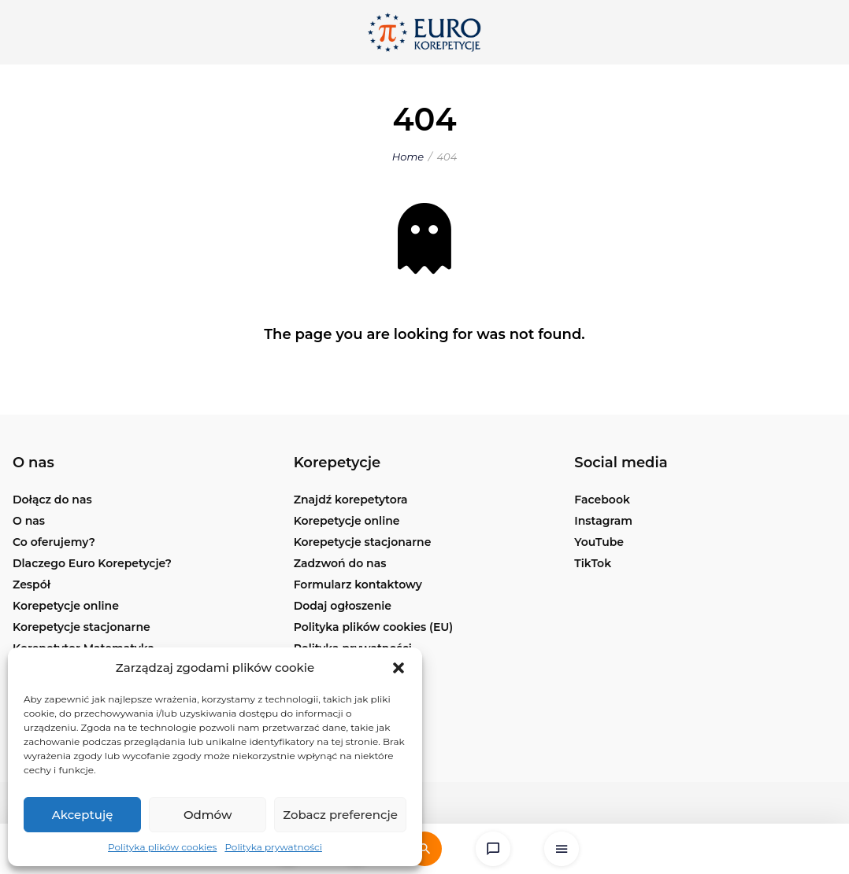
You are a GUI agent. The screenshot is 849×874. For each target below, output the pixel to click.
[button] (398, 668)
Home (408, 156)
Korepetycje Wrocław (354, 712)
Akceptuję (82, 814)
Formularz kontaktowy (358, 584)
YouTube (599, 542)
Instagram (603, 521)
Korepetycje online (66, 606)
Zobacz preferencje (340, 814)
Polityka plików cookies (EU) (374, 627)
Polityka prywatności (273, 847)
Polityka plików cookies (162, 847)
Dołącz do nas (52, 499)
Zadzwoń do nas (340, 563)
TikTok (592, 563)
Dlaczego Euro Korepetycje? (92, 563)
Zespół (31, 584)
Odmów (208, 814)
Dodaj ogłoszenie (342, 606)
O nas (29, 521)
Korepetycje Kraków (350, 733)
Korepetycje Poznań (350, 691)
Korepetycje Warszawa (358, 669)
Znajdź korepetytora (351, 499)
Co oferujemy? (54, 542)
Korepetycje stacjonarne (81, 627)
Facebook (602, 499)
